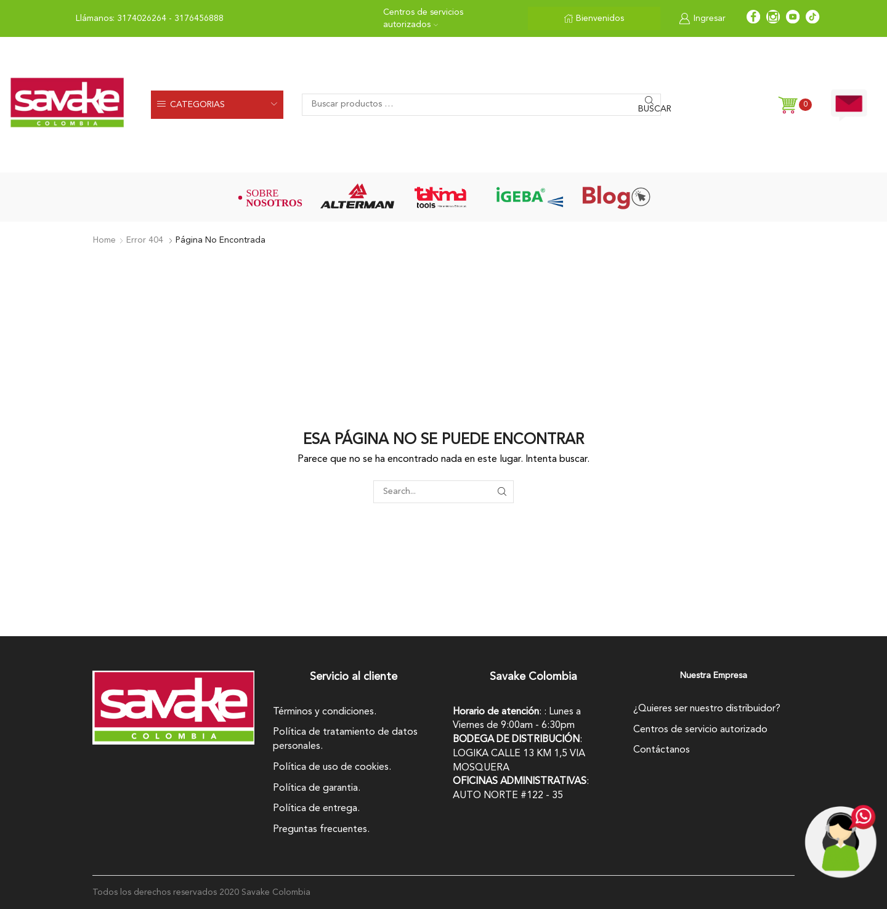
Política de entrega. (316, 809)
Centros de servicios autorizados (423, 18)
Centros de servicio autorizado (700, 730)
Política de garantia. (316, 788)
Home (104, 240)
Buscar (649, 109)
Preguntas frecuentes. (321, 829)
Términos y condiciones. (324, 712)
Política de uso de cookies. (332, 767)
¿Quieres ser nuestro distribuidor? (706, 709)
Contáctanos (661, 750)
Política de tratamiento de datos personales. (345, 739)
